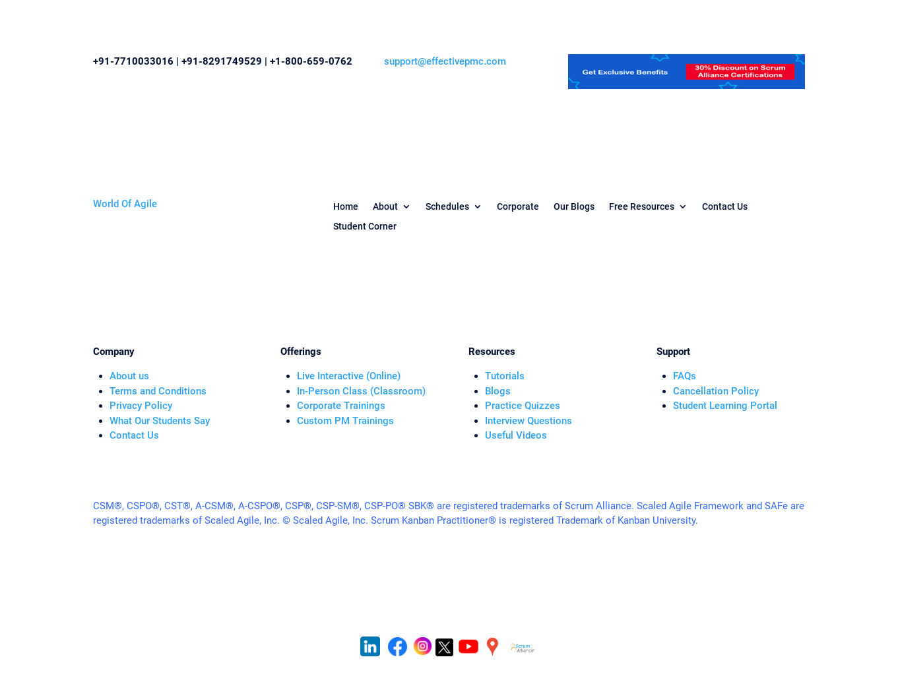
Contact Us (725, 207)
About (385, 207)
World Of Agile (125, 204)
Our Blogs (574, 207)
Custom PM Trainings (345, 421)
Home (345, 207)
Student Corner (365, 227)
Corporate (518, 207)
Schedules (447, 207)
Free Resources (641, 207)
